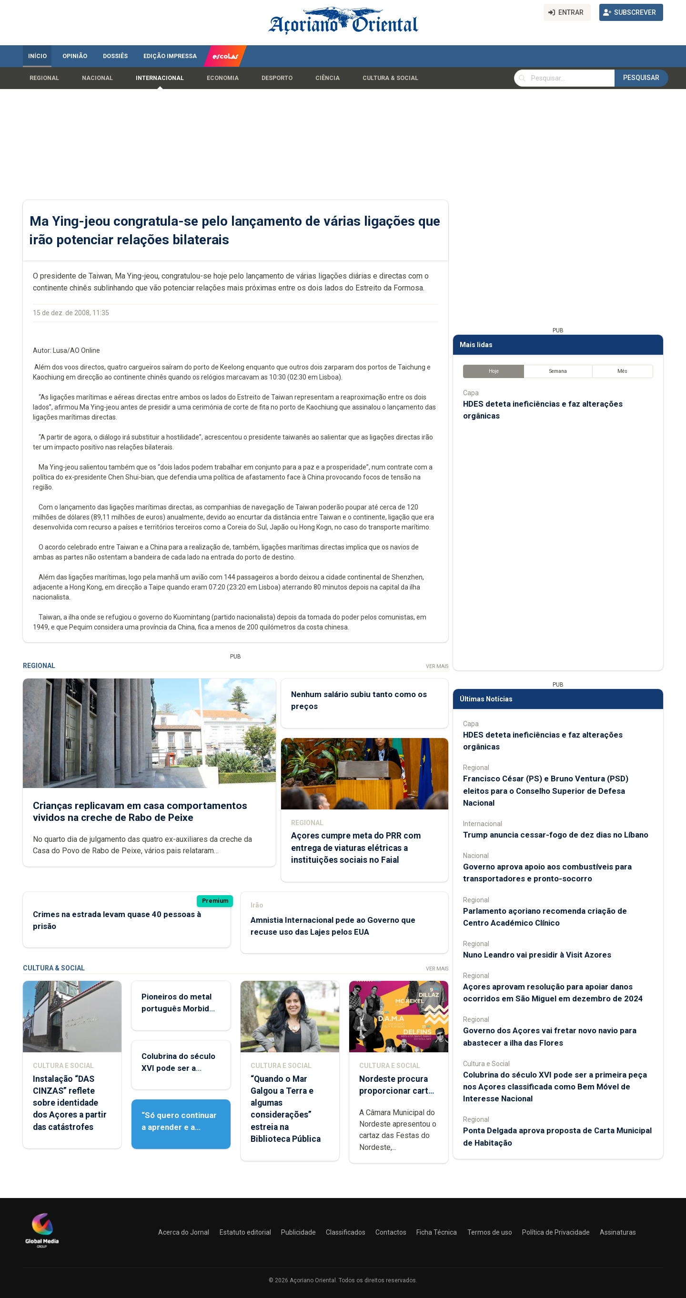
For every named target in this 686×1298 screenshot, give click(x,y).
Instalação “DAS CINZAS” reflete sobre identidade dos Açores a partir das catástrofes (70, 1103)
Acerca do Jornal (183, 1232)
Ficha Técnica (436, 1232)
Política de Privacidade (556, 1232)
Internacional (160, 78)
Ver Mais (437, 666)
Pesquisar (641, 77)
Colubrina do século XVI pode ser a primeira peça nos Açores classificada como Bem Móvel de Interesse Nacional (555, 1086)
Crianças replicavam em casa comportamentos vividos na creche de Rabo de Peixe (140, 811)
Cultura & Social (390, 78)
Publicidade (298, 1232)
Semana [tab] (558, 371)
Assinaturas (618, 1232)
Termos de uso (489, 1232)
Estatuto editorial (245, 1232)
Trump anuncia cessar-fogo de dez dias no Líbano (555, 834)
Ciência (327, 78)
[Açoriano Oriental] (42, 1249)
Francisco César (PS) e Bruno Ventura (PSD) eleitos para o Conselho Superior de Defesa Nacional (545, 790)
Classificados (345, 1232)
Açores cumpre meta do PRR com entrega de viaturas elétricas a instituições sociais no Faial (356, 847)
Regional (44, 78)
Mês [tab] (622, 371)
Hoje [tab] (494, 371)
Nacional (97, 78)
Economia (223, 78)
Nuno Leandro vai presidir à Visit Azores (537, 954)
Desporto (277, 78)
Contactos (390, 1232)
